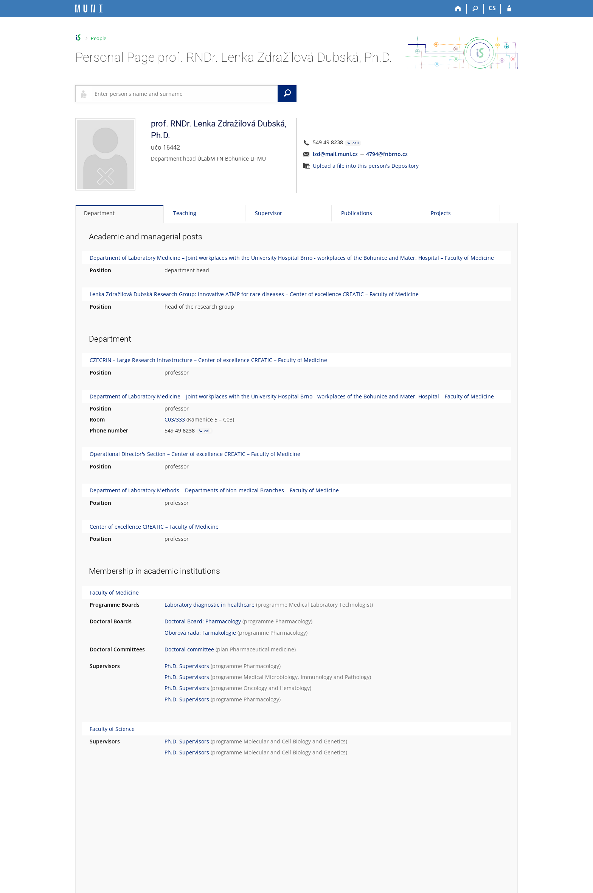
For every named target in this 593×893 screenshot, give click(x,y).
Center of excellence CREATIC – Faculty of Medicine (154, 526)
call (353, 143)
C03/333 (175, 419)
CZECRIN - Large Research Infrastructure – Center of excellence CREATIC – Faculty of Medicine (208, 360)
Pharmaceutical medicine (262, 649)
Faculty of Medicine (114, 592)
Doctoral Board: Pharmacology (203, 621)
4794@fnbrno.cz (387, 154)
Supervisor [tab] (268, 213)
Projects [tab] (441, 213)
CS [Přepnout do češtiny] (492, 8)
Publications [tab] (356, 213)
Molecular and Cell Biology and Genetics (295, 741)
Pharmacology (293, 621)
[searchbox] (185, 93)
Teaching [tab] (184, 213)
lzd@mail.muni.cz (335, 154)
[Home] (458, 9)
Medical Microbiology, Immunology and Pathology (306, 677)
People (98, 38)
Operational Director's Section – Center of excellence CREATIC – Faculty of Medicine (195, 453)
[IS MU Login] (509, 9)
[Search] (475, 9)
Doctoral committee (189, 649)
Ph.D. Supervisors (187, 666)
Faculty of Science (112, 728)
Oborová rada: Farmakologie (200, 632)
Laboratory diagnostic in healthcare (210, 604)
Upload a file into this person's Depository (366, 165)
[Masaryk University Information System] (88, 8)
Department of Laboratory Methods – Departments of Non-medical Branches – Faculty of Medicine (214, 490)
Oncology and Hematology (277, 688)
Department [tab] (99, 213)
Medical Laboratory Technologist (330, 604)
